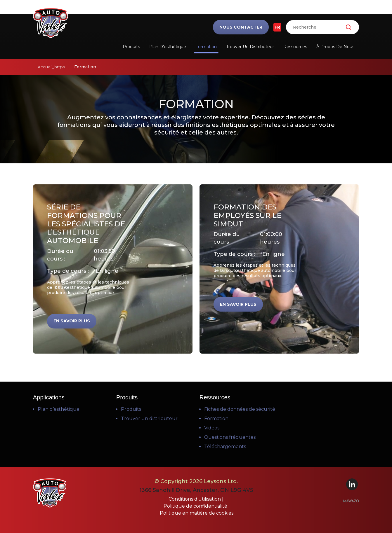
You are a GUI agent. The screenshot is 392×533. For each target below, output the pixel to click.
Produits (131, 46)
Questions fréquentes (230, 437)
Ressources (295, 46)
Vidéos (211, 428)
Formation (206, 46)
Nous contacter (240, 27)
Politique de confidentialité (196, 506)
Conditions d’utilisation (195, 499)
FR (277, 27)
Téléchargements (225, 446)
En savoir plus (71, 321)
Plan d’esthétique (167, 46)
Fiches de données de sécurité (239, 409)
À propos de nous (335, 46)
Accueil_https (51, 66)
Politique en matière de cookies (196, 513)
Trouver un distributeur (250, 46)
